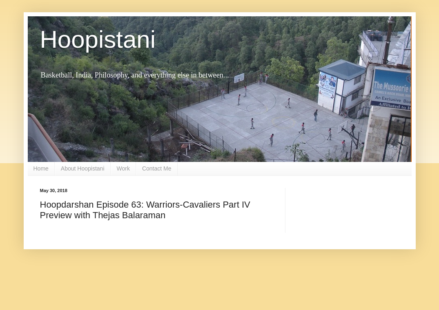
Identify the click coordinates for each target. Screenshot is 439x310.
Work (123, 168)
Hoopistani (98, 39)
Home (41, 168)
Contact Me (157, 168)
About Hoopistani (83, 168)
